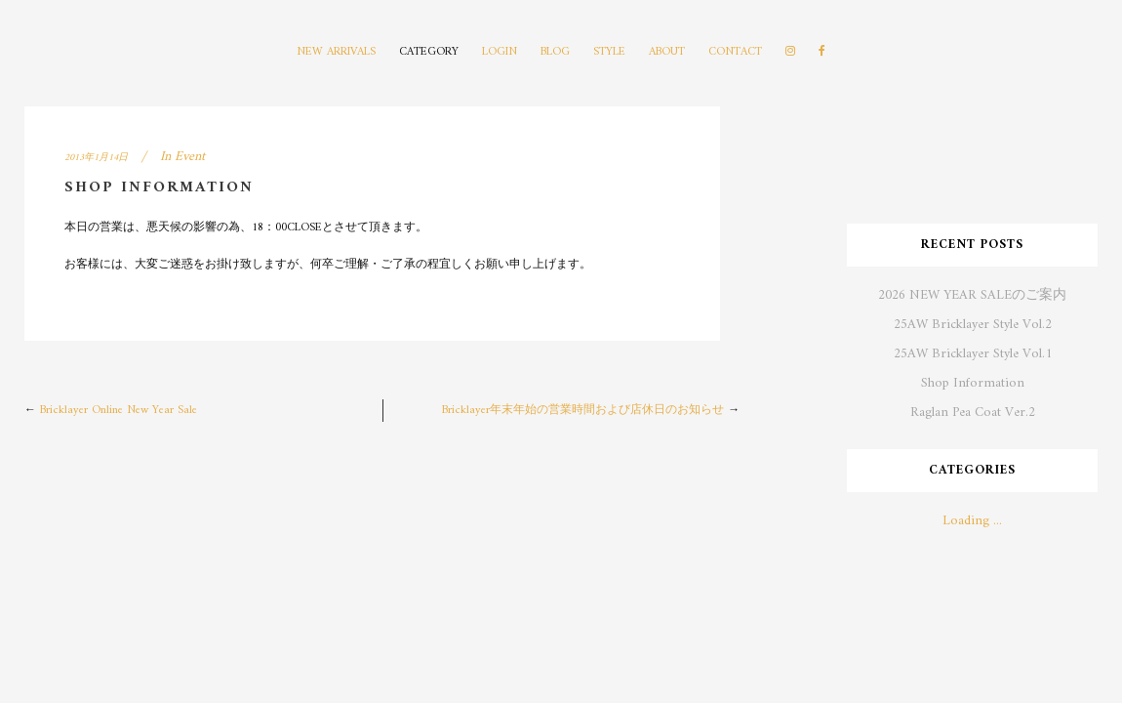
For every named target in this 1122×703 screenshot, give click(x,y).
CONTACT (735, 52)
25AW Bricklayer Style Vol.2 (973, 324)
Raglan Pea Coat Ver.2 (972, 412)
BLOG (555, 52)
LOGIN (499, 52)
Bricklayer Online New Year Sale (118, 410)
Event (190, 157)
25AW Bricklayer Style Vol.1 (973, 354)
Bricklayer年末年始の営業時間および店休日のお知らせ (583, 410)
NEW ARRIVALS (336, 52)
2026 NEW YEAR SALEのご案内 (972, 295)
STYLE (609, 52)
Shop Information (972, 383)
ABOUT (667, 52)
